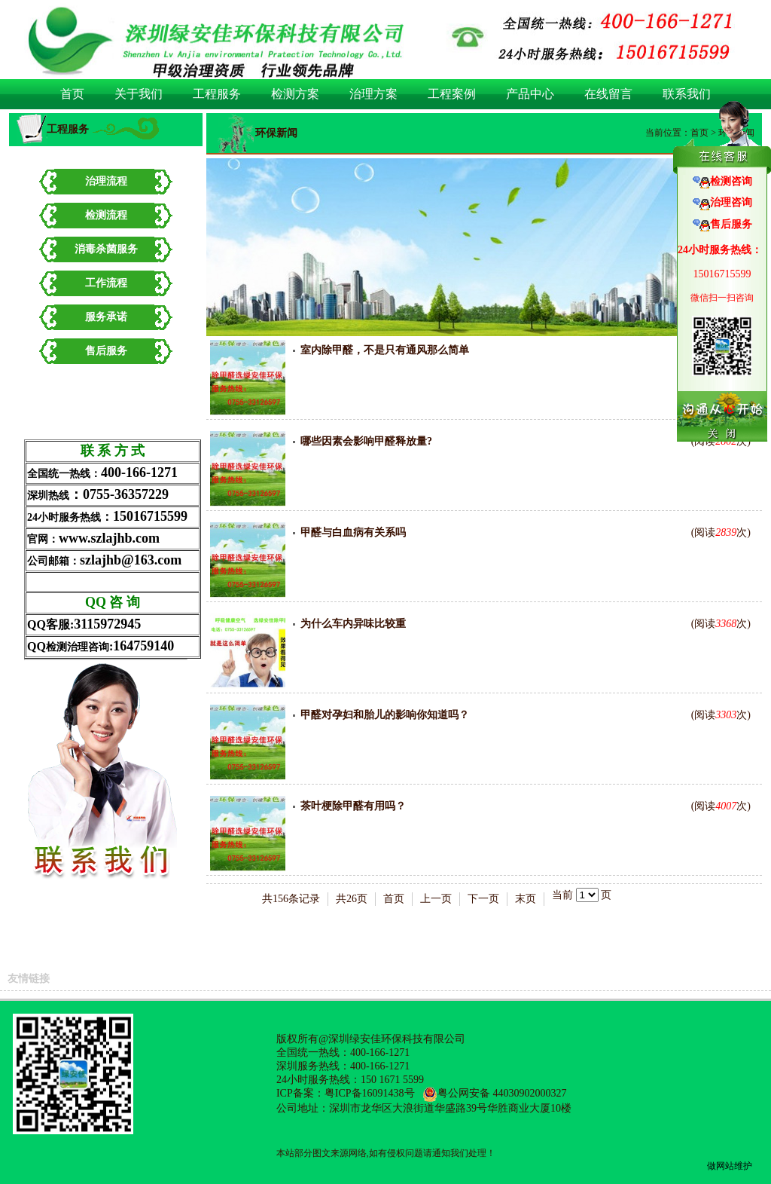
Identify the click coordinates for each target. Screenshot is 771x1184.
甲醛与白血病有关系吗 (353, 532)
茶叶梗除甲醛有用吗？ (353, 806)
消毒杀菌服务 (106, 249)
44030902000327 (530, 1093)
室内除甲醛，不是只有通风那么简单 (384, 350)
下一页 (483, 898)
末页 (525, 898)
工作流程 (106, 283)
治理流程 (106, 181)
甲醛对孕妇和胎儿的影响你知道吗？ (384, 714)
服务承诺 (106, 317)
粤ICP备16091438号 (370, 1093)
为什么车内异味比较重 (353, 623)
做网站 (720, 1166)
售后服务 (106, 350)
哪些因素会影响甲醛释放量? (366, 441)
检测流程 (106, 215)
